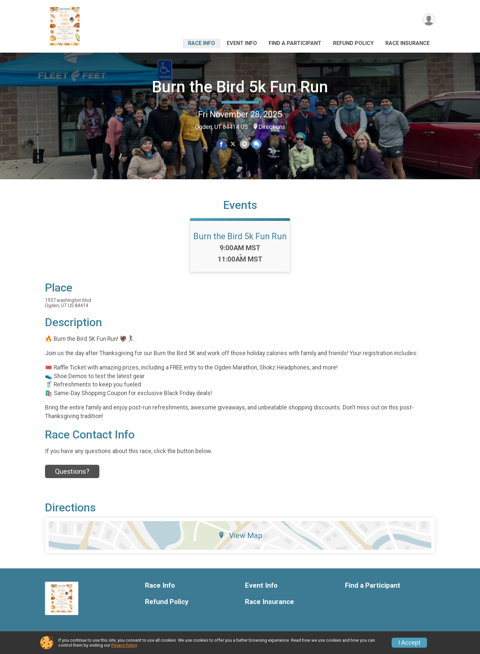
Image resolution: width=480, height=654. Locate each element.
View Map (240, 535)
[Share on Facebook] (221, 144)
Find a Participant (295, 43)
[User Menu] (429, 19)
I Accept (409, 642)
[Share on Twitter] (233, 144)
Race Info (201, 43)
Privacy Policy (124, 645)
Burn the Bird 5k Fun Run (240, 86)
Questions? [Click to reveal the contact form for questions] (72, 471)
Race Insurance (407, 43)
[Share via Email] (244, 144)
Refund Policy (353, 43)
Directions (272, 127)
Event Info (242, 43)
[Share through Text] (256, 144)
